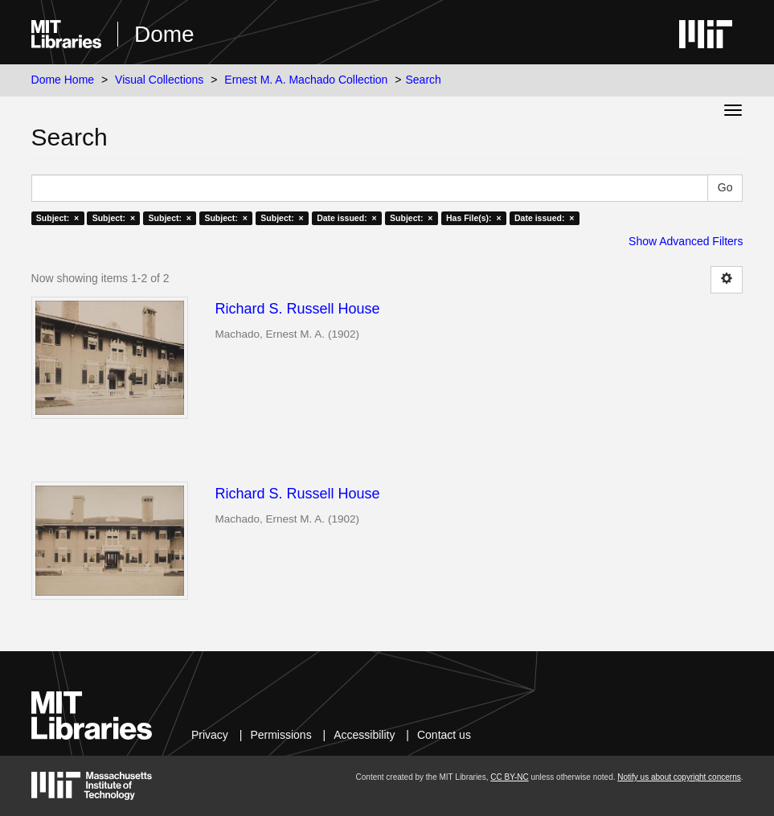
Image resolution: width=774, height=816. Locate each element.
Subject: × (57, 218)
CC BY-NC (509, 777)
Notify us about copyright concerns (678, 777)
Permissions (280, 734)
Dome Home (63, 79)
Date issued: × (346, 218)
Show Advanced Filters (686, 241)
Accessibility (364, 734)
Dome (164, 34)
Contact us (444, 734)
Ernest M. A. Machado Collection (305, 79)
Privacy (209, 734)
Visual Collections (159, 79)
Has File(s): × (474, 218)
